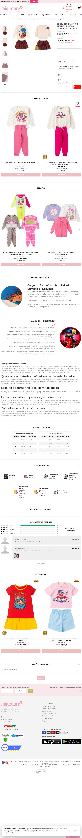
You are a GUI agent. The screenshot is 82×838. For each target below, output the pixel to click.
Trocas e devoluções (48, 708)
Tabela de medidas (65, 62)
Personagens (5, 404)
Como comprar (47, 711)
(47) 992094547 (7, 717)
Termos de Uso (47, 718)
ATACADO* (34, 1)
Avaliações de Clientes (49, 716)
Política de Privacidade (12, 833)
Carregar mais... (41, 563)
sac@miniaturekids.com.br (10, 721)
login (70, 6)
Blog (43, 721)
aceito (74, 831)
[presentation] (3, 140)
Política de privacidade (49, 713)
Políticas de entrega (48, 706)
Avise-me (77, 87)
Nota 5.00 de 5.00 (71, 528)
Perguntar (41, 678)
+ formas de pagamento (65, 45)
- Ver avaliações (67, 34)
